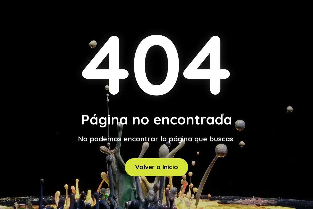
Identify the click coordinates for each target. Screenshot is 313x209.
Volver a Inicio (156, 167)
